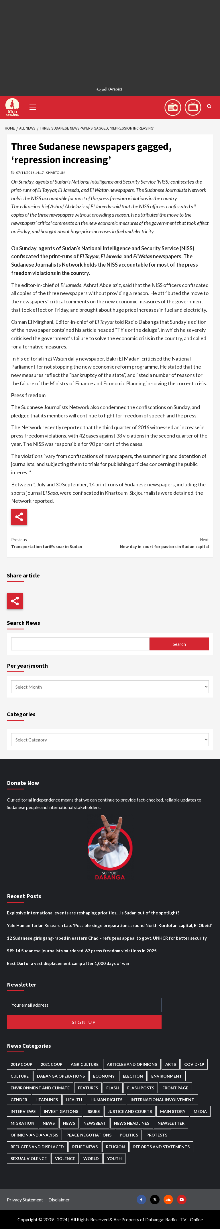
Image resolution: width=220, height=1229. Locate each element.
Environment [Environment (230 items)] (166, 1076)
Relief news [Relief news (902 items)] (85, 1146)
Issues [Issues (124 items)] (93, 1111)
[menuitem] (110, 88)
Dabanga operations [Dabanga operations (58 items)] (61, 1076)
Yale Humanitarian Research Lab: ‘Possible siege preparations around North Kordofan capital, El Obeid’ (109, 925)
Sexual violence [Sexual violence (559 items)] (29, 1158)
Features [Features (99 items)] (88, 1087)
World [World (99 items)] (91, 1158)
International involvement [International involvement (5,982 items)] (162, 1099)
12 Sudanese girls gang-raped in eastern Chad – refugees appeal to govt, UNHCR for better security (107, 938)
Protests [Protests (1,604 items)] (156, 1134)
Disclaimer (59, 1199)
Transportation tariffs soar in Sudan (60, 542)
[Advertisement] (110, 40)
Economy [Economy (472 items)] (104, 1076)
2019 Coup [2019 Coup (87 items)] (21, 1064)
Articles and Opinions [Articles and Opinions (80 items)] (132, 1064)
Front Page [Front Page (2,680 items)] (175, 1087)
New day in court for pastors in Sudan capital (159, 542)
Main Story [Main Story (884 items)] (172, 1111)
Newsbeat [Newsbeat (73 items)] (94, 1123)
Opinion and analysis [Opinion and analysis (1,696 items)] (34, 1134)
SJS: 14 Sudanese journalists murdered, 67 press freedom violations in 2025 (82, 950)
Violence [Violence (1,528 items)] (65, 1158)
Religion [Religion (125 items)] (115, 1146)
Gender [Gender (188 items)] (19, 1099)
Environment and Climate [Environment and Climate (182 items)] (40, 1087)
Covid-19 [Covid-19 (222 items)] (194, 1064)
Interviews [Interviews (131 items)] (23, 1111)
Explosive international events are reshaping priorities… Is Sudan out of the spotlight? (93, 912)
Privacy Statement (25, 1199)
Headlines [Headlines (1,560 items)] (47, 1099)
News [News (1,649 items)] (69, 1123)
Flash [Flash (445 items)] (112, 1087)
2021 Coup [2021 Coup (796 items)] (51, 1064)
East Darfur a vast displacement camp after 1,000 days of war (68, 963)
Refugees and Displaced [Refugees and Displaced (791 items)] (37, 1146)
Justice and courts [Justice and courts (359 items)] (130, 1111)
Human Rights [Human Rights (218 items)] (106, 1099)
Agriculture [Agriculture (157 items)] (85, 1064)
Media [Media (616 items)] (200, 1111)
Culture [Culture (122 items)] (20, 1076)
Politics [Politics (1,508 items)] (129, 1134)
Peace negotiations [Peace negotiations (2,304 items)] (88, 1134)
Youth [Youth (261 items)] (114, 1158)
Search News (23, 622)
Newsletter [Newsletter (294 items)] (171, 1123)
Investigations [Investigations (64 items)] (61, 1111)
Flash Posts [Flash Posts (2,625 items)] (140, 1087)
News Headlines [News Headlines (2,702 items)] (131, 1123)
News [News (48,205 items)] (49, 1123)
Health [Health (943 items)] (74, 1099)
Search (179, 644)
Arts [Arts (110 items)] (170, 1064)
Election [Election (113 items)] (133, 1076)
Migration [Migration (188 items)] (22, 1123)
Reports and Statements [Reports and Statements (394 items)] (161, 1146)
